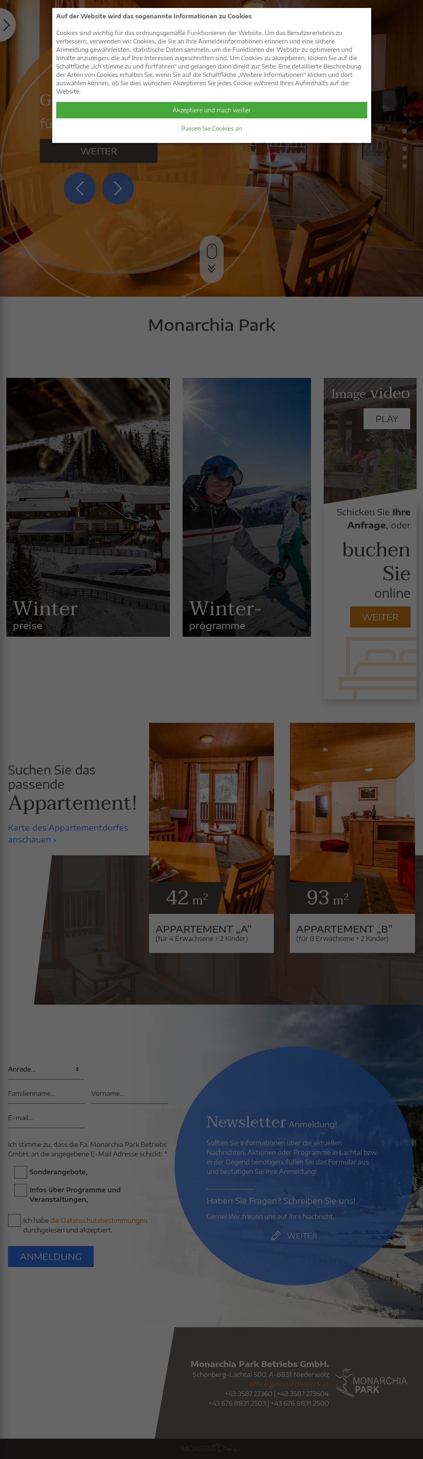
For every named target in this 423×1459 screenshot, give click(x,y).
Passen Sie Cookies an (211, 128)
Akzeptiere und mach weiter (212, 110)
